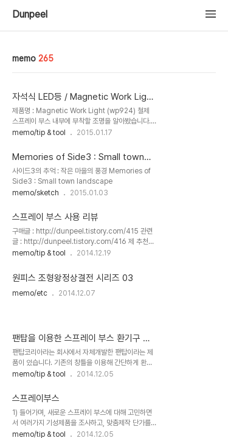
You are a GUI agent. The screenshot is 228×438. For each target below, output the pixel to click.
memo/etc (29, 293)
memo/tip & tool (39, 132)
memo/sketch (35, 193)
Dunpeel (29, 14)
